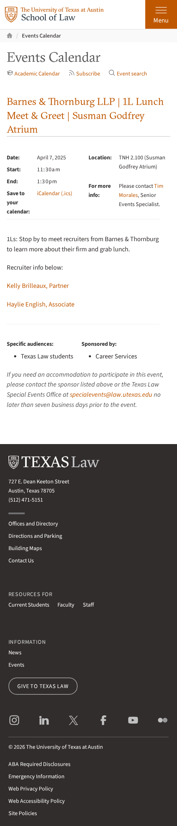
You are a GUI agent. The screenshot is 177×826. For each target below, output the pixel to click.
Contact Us (21, 560)
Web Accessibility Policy (36, 801)
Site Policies (22, 813)
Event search (128, 74)
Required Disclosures (39, 764)
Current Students (28, 605)
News (15, 652)
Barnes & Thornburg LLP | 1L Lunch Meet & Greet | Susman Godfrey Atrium (85, 115)
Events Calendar (41, 36)
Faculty (65, 605)
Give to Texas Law (43, 686)
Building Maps (25, 548)
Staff (88, 605)
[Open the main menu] (161, 14)
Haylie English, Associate (40, 304)
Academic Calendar (33, 74)
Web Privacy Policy (30, 789)
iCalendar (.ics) (54, 193)
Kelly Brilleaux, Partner (38, 285)
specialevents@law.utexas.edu (111, 394)
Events (16, 665)
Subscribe (84, 74)
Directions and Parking (35, 536)
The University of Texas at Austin (64, 747)
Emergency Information (36, 776)
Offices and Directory (33, 524)
